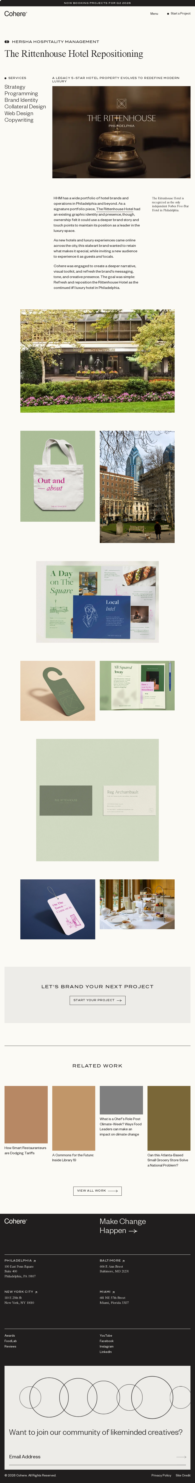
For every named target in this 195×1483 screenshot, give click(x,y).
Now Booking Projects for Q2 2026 (97, 3)
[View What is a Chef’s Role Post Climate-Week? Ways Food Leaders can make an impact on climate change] (121, 1120)
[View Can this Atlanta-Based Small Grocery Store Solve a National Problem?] (169, 1136)
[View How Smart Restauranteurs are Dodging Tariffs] (26, 1130)
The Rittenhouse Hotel (114, 218)
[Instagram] (107, 1347)
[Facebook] (107, 1341)
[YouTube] (106, 1336)
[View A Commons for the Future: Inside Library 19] (73, 1133)
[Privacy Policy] (161, 1476)
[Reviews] (10, 1347)
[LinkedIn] (106, 1352)
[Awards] (10, 1336)
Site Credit (183, 1476)
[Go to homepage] (16, 13)
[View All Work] (97, 1191)
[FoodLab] (11, 1341)
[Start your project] (98, 1008)
